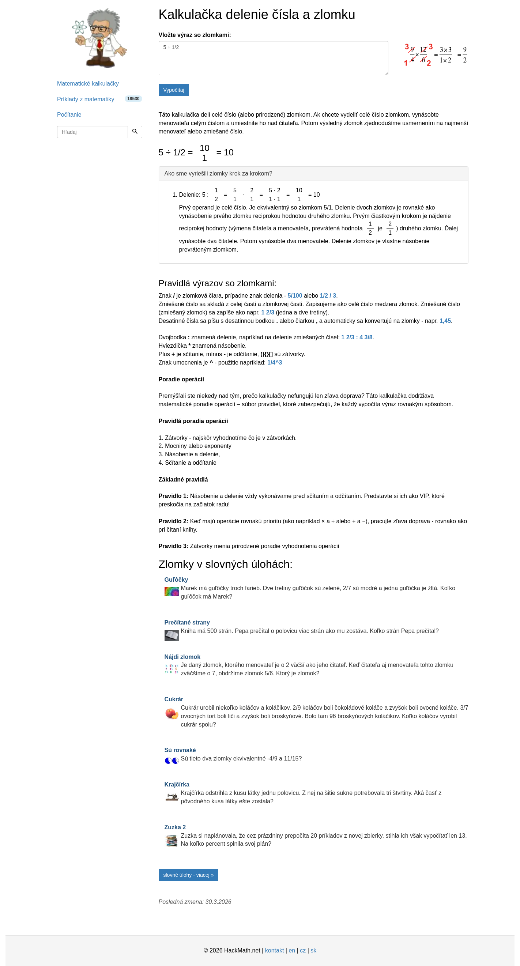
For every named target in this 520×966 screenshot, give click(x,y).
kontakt (274, 950)
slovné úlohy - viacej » (188, 875)
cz (303, 950)
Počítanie (69, 115)
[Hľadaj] (135, 132)
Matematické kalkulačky (88, 83)
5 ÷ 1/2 (273, 58)
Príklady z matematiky (99, 98)
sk (313, 950)
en (292, 950)
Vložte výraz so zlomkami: (195, 35)
